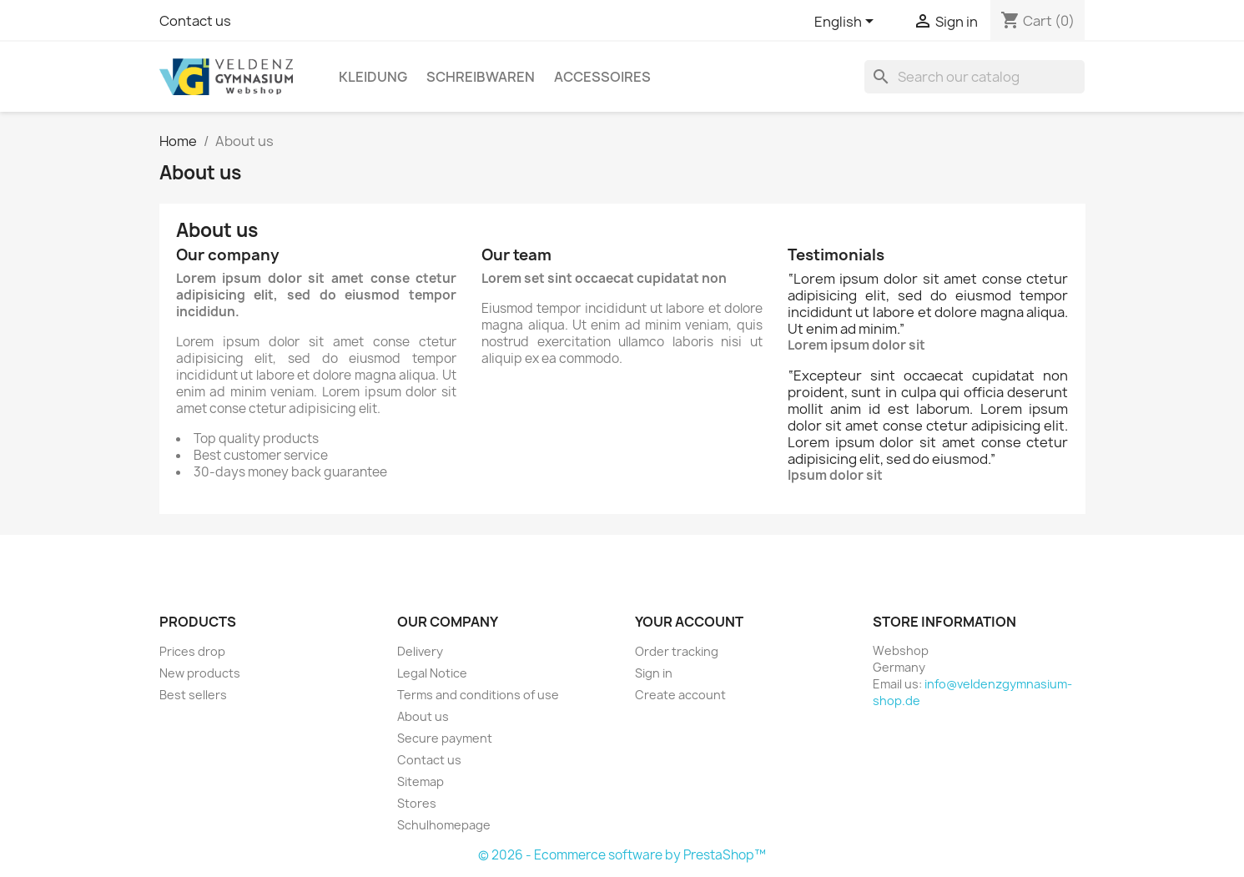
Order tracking (676, 651)
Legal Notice (432, 673)
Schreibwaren (480, 77)
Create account (680, 695)
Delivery (420, 651)
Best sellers (193, 695)
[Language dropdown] (846, 23)
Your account (689, 621)
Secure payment (444, 738)
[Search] (974, 76)
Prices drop (192, 651)
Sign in (653, 673)
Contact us (195, 21)
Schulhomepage (444, 825)
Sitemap (420, 781)
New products (199, 673)
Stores (416, 803)
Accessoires (602, 77)
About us (423, 716)
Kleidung (373, 77)
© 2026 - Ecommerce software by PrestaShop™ (622, 855)
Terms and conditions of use (478, 695)
